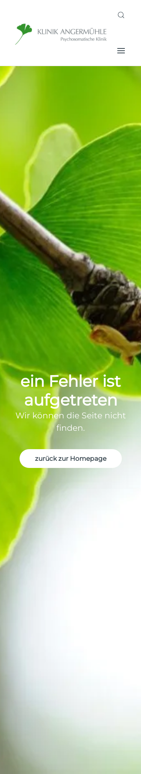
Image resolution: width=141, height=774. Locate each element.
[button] (121, 15)
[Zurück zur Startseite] (61, 33)
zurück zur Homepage (70, 458)
